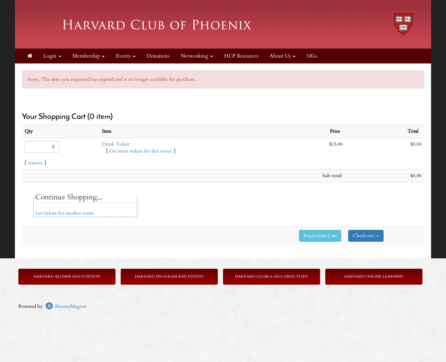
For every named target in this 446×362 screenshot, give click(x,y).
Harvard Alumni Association (67, 276)
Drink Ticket (115, 144)
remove (35, 163)
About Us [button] (282, 56)
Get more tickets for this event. (140, 151)
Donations (158, 56)
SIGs (312, 56)
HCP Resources (241, 56)
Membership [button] (88, 56)
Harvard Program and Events (169, 276)
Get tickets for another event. (65, 213)
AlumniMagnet (65, 306)
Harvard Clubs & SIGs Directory (271, 276)
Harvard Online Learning (374, 276)
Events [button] (126, 56)
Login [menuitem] (52, 56)
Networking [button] (197, 56)
